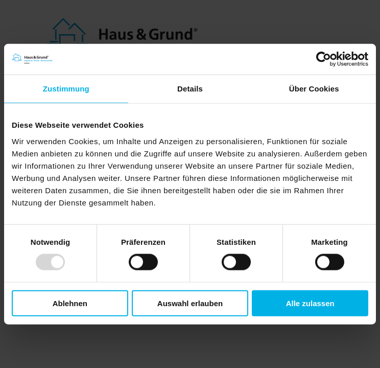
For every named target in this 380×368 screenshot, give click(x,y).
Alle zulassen (310, 302)
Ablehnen (70, 302)
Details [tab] (190, 88)
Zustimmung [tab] (66, 88)
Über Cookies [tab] (314, 88)
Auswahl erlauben (190, 302)
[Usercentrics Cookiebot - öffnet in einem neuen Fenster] (323, 59)
